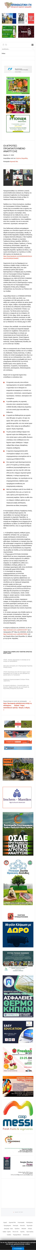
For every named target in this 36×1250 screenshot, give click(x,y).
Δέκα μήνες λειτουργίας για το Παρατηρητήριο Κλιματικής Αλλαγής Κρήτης (17, 666)
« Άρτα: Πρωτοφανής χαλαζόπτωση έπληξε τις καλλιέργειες (17, 703)
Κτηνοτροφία (21, 1222)
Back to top (19, 1212)
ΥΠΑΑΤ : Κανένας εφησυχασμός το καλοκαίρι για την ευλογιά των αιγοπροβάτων (16, 660)
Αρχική (5, 1222)
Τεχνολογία (29, 1225)
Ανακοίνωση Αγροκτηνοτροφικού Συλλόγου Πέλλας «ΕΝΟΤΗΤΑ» (16, 680)
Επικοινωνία (26, 1234)
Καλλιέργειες (29, 1222)
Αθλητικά (23, 1228)
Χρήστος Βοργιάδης (22, 158)
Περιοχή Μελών (17, 1234)
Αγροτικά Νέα (14, 161)
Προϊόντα (17, 1228)
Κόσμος (30, 1228)
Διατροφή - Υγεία (8, 1228)
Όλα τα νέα (15, 1231)
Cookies (9, 1234)
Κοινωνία (22, 1225)
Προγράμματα (7, 1225)
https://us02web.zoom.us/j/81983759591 (15, 634)
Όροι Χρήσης (30, 1231)
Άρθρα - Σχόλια (7, 1231)
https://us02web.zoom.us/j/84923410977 (15, 630)
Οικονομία (15, 1225)
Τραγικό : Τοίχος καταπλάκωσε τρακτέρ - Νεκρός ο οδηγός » (16, 708)
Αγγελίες (22, 1231)
